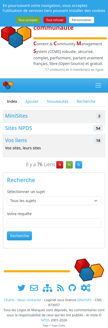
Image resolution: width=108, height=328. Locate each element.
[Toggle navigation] (98, 85)
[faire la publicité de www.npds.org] (36, 287)
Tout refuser (55, 20)
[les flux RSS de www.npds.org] (62, 287)
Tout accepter (28, 20)
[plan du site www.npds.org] (49, 287)
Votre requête (19, 213)
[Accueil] (8, 85)
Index (12, 101)
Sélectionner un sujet (26, 191)
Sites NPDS (18, 128)
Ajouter (32, 101)
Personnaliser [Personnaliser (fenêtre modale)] (81, 20)
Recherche (86, 101)
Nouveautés (58, 101)
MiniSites (16, 115)
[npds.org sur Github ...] (74, 287)
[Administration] (85, 287)
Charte (9, 300)
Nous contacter (29, 300)
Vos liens (16, 140)
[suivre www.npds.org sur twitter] (23, 287)
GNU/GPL (84, 300)
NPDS (45, 320)
